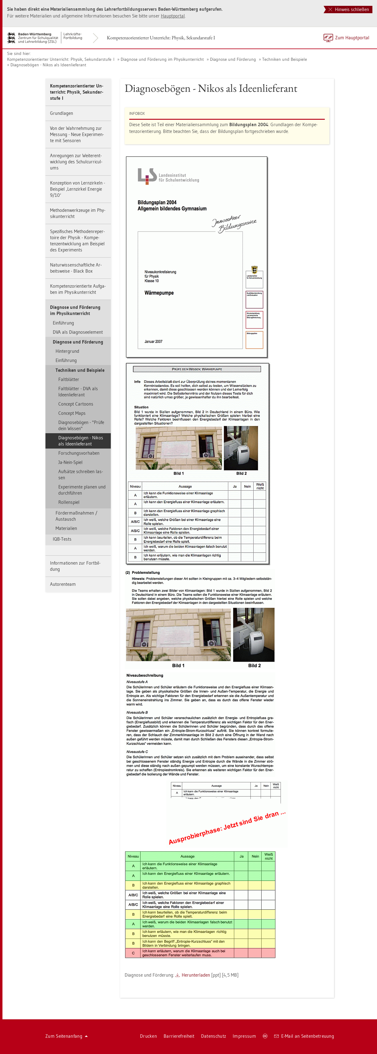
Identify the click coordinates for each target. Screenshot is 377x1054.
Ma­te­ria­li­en (66, 528)
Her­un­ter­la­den (196, 975)
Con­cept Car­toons (75, 404)
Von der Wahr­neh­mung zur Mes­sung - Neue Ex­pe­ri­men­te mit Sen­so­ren (77, 134)
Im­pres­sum (244, 1036)
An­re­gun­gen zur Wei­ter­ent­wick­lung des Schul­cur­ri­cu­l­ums (76, 162)
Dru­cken (148, 1036)
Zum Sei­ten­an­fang (66, 1036)
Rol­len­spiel (69, 502)
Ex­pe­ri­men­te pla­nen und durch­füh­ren (82, 490)
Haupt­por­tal (173, 16)
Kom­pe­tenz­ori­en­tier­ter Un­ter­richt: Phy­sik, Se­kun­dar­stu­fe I (161, 37)
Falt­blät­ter (68, 379)
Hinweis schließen (348, 9)
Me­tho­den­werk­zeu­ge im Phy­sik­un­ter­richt (77, 213)
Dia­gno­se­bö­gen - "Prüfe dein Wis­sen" (81, 425)
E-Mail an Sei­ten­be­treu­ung (304, 1036)
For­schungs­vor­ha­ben (78, 453)
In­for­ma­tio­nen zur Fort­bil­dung (75, 566)
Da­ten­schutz (213, 1036)
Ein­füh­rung (63, 323)
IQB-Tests (62, 539)
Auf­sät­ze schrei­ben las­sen (80, 474)
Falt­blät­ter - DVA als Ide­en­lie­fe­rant (78, 392)
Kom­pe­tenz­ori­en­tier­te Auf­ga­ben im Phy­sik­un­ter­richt (78, 289)
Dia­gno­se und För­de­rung (233, 59)
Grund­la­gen (61, 113)
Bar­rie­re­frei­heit (179, 1036)
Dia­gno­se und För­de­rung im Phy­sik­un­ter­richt (162, 59)
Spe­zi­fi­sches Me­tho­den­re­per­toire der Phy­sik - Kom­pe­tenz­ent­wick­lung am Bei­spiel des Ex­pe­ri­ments (77, 240)
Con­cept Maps (72, 413)
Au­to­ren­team (63, 584)
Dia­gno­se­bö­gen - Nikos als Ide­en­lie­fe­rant (48, 65)
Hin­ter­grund (67, 351)
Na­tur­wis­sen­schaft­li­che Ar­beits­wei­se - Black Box (76, 268)
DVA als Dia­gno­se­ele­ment (78, 332)
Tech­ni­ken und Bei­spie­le (284, 59)
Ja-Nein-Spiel (70, 462)
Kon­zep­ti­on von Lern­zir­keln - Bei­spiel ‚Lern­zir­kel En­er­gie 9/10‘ (77, 189)
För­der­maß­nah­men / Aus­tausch (76, 516)
